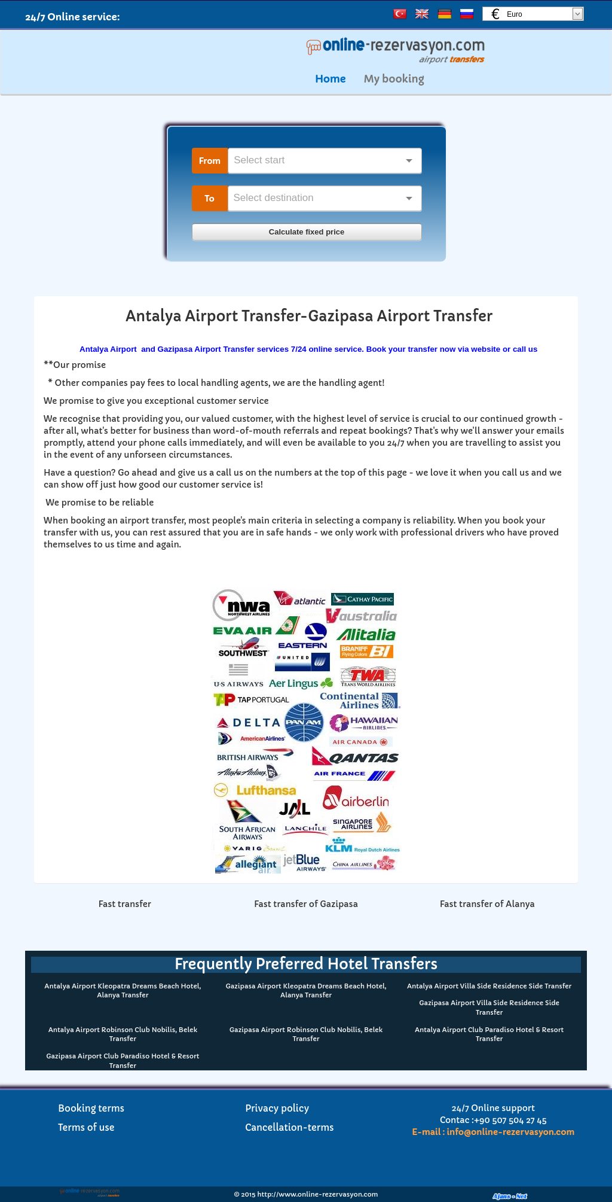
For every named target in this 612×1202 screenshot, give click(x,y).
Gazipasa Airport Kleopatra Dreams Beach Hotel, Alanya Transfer (305, 991)
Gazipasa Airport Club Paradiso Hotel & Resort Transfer (122, 1061)
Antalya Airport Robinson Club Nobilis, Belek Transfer (122, 1034)
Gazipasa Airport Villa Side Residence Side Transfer (489, 1008)
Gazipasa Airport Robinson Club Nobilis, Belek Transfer (306, 1034)
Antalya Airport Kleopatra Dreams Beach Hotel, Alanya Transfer (122, 991)
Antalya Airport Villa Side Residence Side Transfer (489, 986)
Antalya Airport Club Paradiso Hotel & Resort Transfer (489, 1034)
